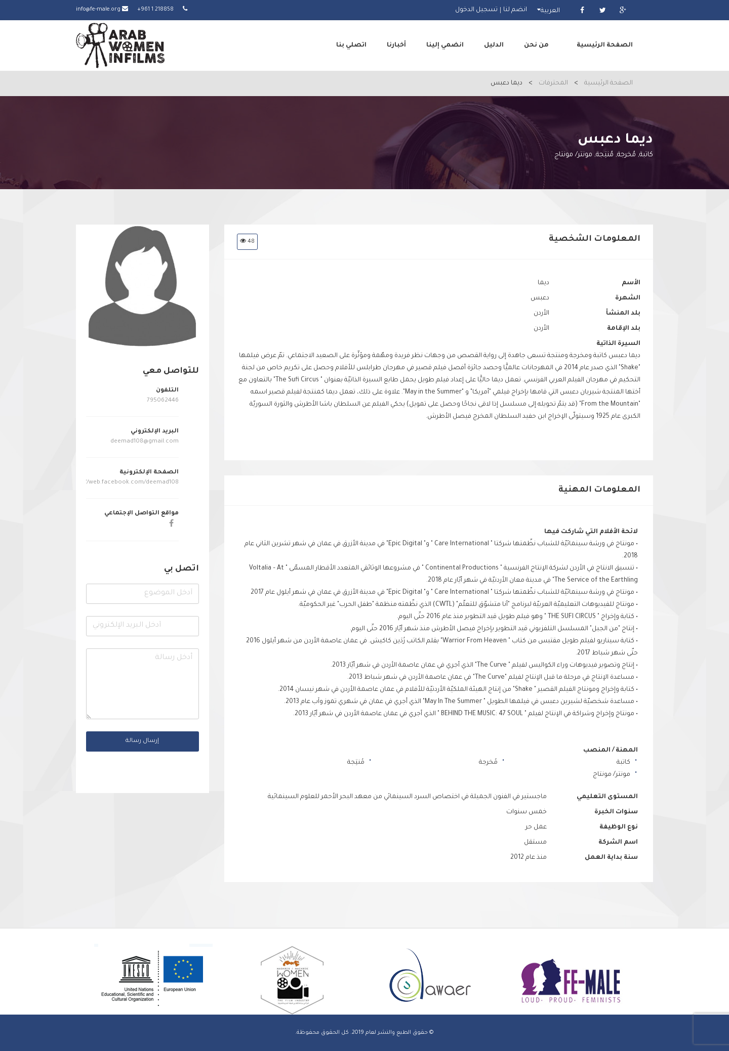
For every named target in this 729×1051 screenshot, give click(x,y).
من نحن (536, 45)
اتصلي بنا (351, 45)
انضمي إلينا (445, 45)
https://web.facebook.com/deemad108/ (122, 482)
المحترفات (553, 83)
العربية (550, 11)
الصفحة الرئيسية (605, 45)
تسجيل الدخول (476, 10)
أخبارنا (396, 45)
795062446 (163, 401)
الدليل (494, 45)
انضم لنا (515, 10)
